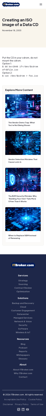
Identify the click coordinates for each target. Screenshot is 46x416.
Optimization (23, 290)
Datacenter (23, 313)
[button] (41, 4)
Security (23, 324)
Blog (23, 343)
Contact (23, 376)
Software (23, 328)
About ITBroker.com (23, 369)
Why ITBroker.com (23, 372)
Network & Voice (23, 320)
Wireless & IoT (23, 331)
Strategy (23, 280)
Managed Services (23, 317)
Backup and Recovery (23, 302)
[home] (11, 4)
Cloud (23, 306)
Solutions (23, 297)
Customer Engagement (23, 309)
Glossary (23, 358)
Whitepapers (23, 354)
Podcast (23, 347)
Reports (23, 350)
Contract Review (23, 287)
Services (23, 274)
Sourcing (23, 283)
